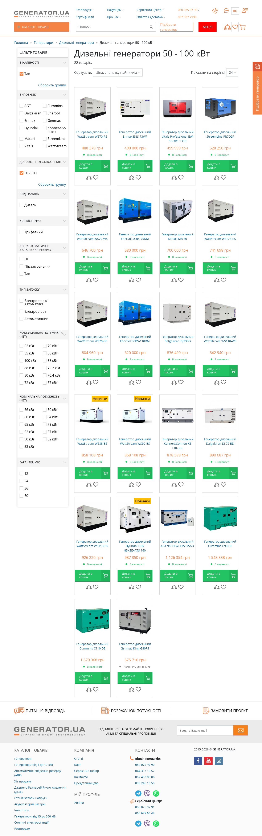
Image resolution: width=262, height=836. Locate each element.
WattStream (57, 146)
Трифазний (33, 232)
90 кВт (29, 439)
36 (26, 488)
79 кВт (52, 424)
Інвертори (21, 810)
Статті (78, 759)
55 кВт (29, 353)
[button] (85, 17)
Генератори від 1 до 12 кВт (33, 765)
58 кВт (52, 360)
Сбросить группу (52, 85)
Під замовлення (37, 266)
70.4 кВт (54, 375)
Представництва (86, 783)
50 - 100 (30, 173)
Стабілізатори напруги (30, 798)
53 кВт (29, 446)
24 (26, 481)
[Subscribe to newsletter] (240, 730)
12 (26, 473)
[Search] (151, 26)
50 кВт (29, 375)
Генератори (43, 42)
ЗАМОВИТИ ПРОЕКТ (225, 710)
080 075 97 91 (145, 807)
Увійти (79, 803)
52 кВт (29, 431)
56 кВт (29, 409)
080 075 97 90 (145, 765)
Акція (207, 27)
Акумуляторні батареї (30, 804)
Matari (29, 138)
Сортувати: (83, 72)
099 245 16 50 (145, 783)
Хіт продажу (23, 781)
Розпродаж (22, 829)
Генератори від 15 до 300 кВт (35, 816)
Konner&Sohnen (57, 129)
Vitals (28, 146)
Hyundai (31, 128)
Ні (26, 259)
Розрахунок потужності (131, 710)
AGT (27, 105)
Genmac (54, 120)
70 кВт (52, 346)
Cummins (55, 105)
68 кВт (52, 353)
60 (26, 495)
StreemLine (57, 138)
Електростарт (35, 311)
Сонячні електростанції (31, 822)
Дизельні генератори (76, 42)
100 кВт (30, 360)
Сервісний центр (86, 771)
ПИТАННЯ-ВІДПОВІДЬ (39, 710)
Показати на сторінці (208, 72)
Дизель (30, 205)
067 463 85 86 (145, 777)
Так (27, 73)
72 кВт (29, 382)
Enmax (29, 120)
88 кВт (29, 368)
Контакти (81, 777)
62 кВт (29, 346)
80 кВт (29, 417)
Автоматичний (36, 319)
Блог (77, 765)
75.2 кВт (54, 368)
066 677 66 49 (145, 813)
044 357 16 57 (145, 771)
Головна (21, 42)
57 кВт (52, 382)
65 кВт (29, 424)
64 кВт (52, 417)
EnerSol (54, 113)
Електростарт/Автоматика (35, 302)
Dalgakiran (32, 113)
